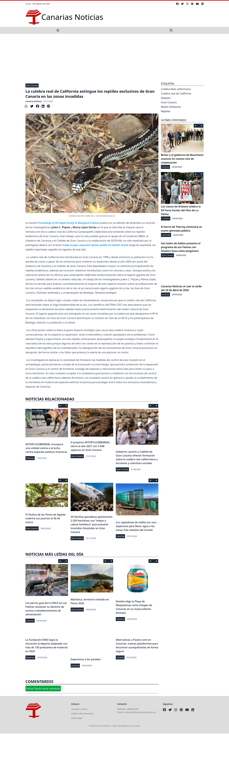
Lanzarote (166, 235)
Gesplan (166, 98)
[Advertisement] (114, 57)
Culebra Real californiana (176, 89)
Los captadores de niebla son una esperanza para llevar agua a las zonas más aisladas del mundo (136, 526)
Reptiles (165, 111)
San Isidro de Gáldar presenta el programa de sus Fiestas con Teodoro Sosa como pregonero (180, 247)
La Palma (166, 218)
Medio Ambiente (171, 107)
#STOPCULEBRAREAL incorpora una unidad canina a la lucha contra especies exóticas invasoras (46, 448)
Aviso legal (76, 717)
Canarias (30, 458)
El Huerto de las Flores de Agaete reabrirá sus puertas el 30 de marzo (45, 518)
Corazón (120, 657)
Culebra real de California (176, 93)
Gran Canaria (32, 85)
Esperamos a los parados (86, 659)
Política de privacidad (82, 713)
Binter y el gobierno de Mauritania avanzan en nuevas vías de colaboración (182, 158)
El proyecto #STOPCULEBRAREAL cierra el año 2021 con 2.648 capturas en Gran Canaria (90, 446)
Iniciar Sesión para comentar (43, 688)
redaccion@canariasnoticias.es (140, 712)
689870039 (133, 709)
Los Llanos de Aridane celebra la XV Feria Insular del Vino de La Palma (181, 210)
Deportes (30, 657)
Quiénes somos (79, 709)
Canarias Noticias (33, 101)
